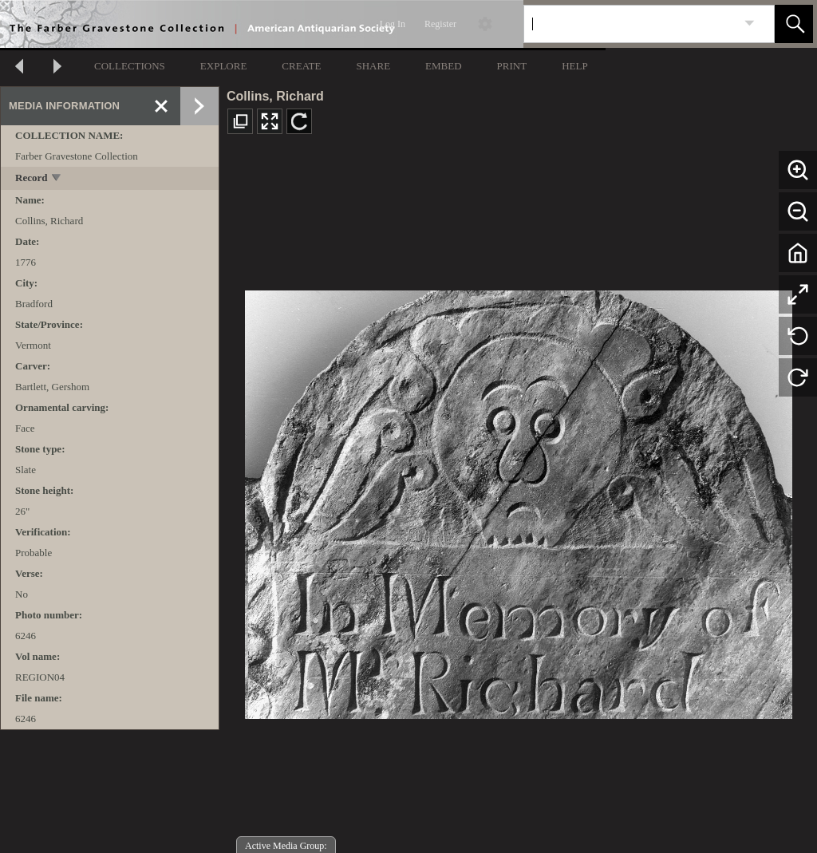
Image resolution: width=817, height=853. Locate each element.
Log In (392, 24)
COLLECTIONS (129, 66)
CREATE (301, 66)
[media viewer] (518, 500)
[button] (794, 24)
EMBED (443, 66)
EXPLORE (223, 66)
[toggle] (57, 179)
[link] (750, 24)
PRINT (512, 66)
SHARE (373, 66)
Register (440, 24)
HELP (575, 66)
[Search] (630, 24)
